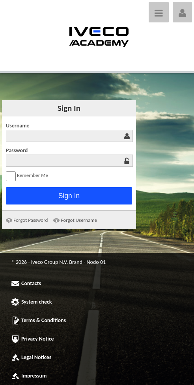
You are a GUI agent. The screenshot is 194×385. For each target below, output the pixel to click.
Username (18, 125)
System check (36, 301)
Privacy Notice (37, 338)
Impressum (34, 375)
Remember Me (27, 176)
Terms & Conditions (43, 320)
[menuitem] (27, 220)
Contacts (31, 283)
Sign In (69, 196)
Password (17, 150)
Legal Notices (36, 357)
